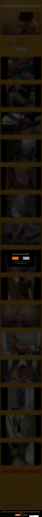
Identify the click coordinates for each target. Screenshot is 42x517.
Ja (15, 258)
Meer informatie (24, 515)
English (32, 516)
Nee (26, 258)
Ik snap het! (18, 515)
